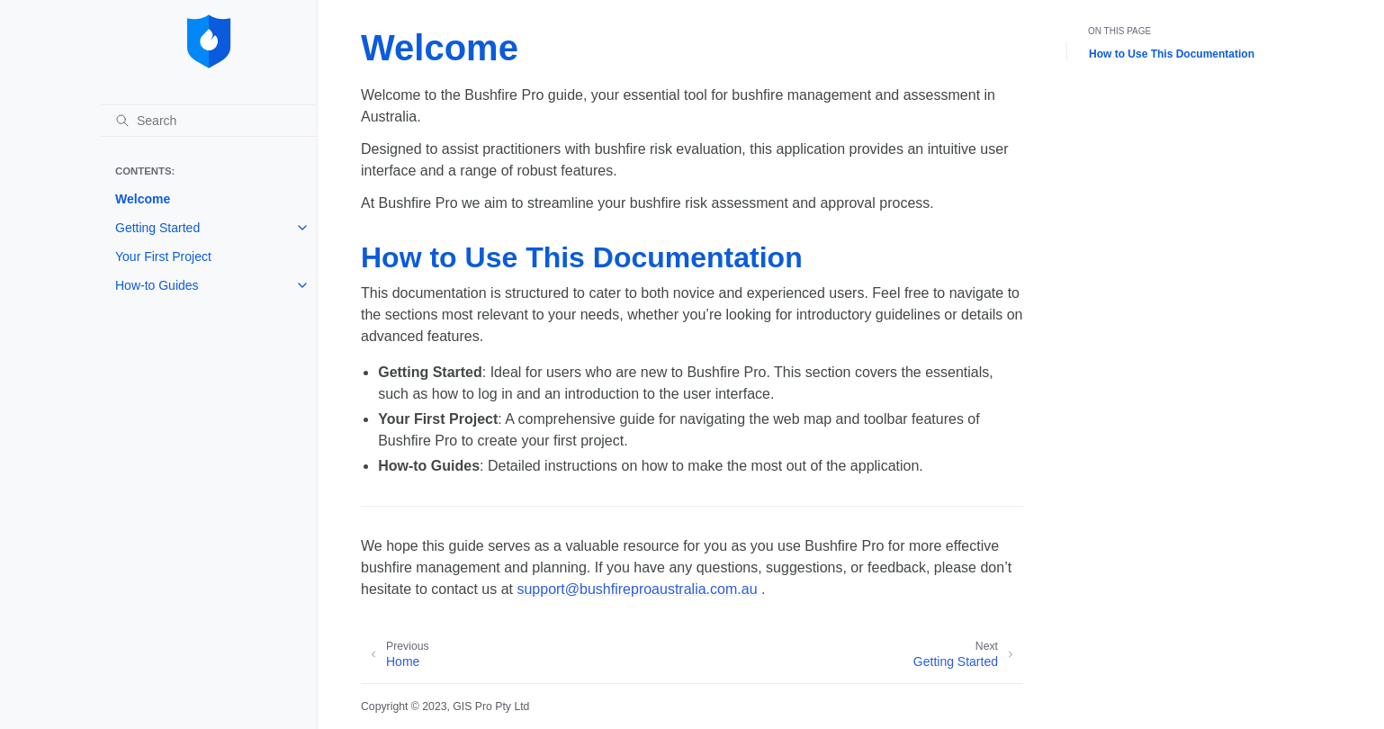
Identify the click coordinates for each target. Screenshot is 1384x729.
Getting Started (157, 227)
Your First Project (163, 256)
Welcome (142, 199)
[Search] (209, 120)
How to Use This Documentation (1171, 54)
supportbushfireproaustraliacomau (637, 589)
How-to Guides (157, 285)
